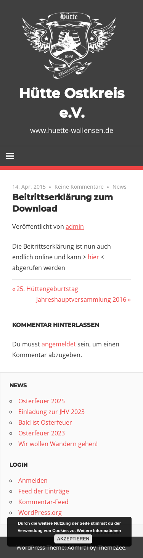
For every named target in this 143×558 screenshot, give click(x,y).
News (119, 186)
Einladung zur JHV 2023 (51, 412)
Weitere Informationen (99, 530)
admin (75, 226)
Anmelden (33, 480)
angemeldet (59, 344)
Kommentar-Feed (43, 502)
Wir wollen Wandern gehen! (58, 444)
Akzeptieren (73, 539)
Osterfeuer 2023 (41, 433)
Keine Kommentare (79, 186)
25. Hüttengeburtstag (47, 289)
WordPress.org (40, 512)
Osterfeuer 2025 (41, 401)
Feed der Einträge (43, 491)
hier (93, 257)
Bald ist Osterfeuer (45, 422)
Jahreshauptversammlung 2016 (81, 299)
